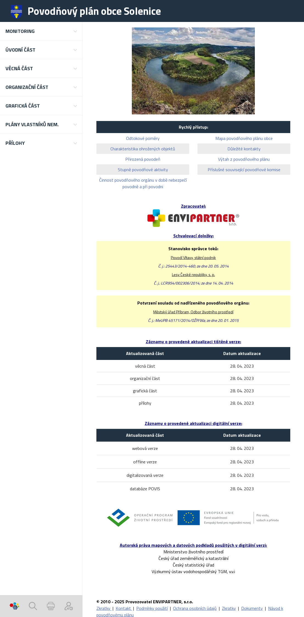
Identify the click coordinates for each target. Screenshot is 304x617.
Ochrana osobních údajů (195, 608)
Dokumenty (252, 608)
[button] (41, 31)
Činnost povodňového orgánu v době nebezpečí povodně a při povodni (143, 183)
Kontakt (124, 608)
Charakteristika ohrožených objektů (142, 148)
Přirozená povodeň (142, 159)
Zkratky (103, 608)
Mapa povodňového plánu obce (244, 138)
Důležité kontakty (244, 148)
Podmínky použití (152, 608)
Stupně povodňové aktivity (143, 169)
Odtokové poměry (143, 138)
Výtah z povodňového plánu (244, 159)
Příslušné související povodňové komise (244, 169)
